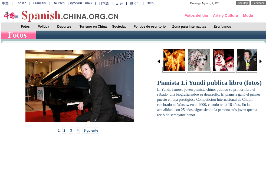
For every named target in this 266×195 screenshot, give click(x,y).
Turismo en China (93, 26)
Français (39, 3)
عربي (119, 3)
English (21, 3)
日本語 (104, 3)
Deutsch (59, 3)
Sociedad (119, 26)
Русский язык (81, 3)
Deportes (64, 26)
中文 (5, 3)
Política (43, 26)
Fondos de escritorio (150, 26)
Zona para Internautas (189, 26)
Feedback (258, 3)
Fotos (25, 26)
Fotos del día (196, 15)
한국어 (135, 3)
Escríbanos (222, 26)
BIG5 (150, 3)
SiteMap (243, 3)
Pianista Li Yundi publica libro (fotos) (209, 82)
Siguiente (91, 130)
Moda (248, 15)
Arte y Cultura (225, 15)
